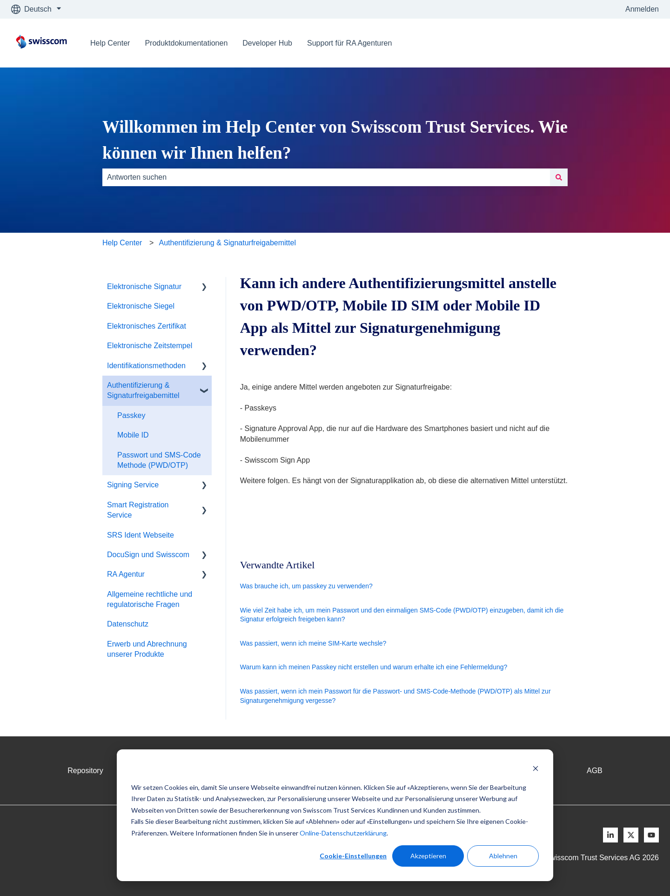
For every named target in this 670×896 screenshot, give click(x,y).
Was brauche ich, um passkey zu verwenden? (306, 586)
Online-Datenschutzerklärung (343, 833)
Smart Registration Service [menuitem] (138, 510)
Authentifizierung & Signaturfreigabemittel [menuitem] (143, 390)
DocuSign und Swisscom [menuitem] (148, 555)
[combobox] (326, 177)
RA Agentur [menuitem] (126, 574)
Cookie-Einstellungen (353, 856)
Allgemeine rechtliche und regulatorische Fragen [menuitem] (149, 599)
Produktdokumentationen (186, 43)
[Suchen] (559, 177)
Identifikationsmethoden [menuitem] (146, 366)
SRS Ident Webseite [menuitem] (140, 535)
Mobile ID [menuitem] (133, 435)
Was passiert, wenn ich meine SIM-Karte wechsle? (313, 643)
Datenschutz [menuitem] (127, 624)
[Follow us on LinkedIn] (610, 835)
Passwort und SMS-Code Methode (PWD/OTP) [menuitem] (159, 460)
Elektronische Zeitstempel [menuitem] (149, 346)
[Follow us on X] (630, 835)
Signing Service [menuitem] (133, 485)
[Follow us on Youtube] (651, 835)
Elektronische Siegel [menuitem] (140, 306)
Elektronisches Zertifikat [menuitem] (146, 326)
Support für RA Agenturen (349, 43)
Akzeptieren (428, 856)
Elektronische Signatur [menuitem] (144, 286)
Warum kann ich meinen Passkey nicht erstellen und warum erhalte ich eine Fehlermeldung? (374, 667)
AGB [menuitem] (595, 771)
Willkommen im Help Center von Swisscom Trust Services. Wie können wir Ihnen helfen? (335, 139)
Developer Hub (267, 43)
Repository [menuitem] (85, 771)
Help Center (110, 43)
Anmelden (642, 9)
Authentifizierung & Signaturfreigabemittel (227, 243)
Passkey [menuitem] (131, 415)
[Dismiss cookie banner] (535, 769)
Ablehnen (503, 856)
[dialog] (335, 815)
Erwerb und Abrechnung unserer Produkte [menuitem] (147, 649)
